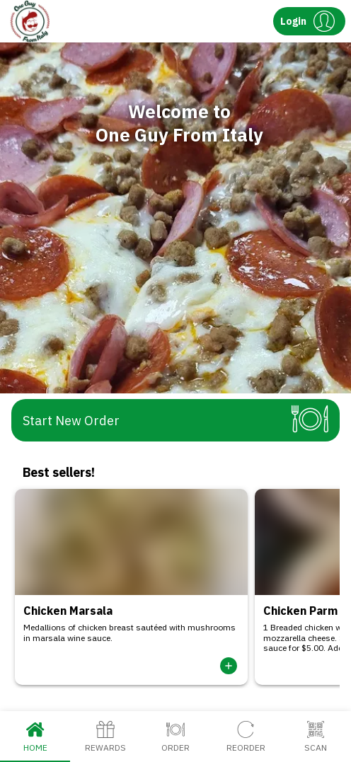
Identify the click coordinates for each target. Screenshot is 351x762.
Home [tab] (35, 736)
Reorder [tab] (246, 736)
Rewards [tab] (105, 736)
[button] (309, 21)
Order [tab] (175, 736)
